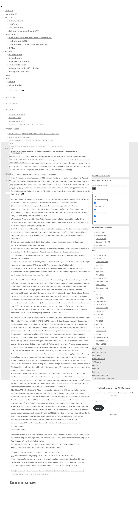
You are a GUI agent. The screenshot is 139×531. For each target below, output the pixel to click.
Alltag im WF (100, 232)
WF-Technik (96, 362)
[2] (71, 170)
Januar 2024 (100, 258)
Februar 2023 (101, 278)
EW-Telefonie (81, 232)
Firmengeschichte (32, 471)
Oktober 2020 (101, 344)
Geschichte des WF (34, 106)
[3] (43, 334)
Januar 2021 (100, 334)
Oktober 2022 (101, 285)
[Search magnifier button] (94, 188)
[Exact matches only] (95, 196)
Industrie (42, 471)
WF (48, 474)
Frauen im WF (101, 239)
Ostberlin (53, 471)
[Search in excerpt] (95, 216)
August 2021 (100, 311)
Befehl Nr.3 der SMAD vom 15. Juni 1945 (63, 283)
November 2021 (102, 301)
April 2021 (100, 324)
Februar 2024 (101, 255)
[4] (29, 448)
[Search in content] (95, 209)
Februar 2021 (101, 331)
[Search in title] (95, 203)
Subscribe (98, 408)
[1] (69, 163)
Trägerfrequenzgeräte (48, 219)
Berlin (13, 471)
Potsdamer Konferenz (62, 306)
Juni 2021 (99, 318)
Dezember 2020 (102, 337)
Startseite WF (97, 349)
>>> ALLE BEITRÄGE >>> (101, 176)
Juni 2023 (99, 265)
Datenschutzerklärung (100, 375)
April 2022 (100, 298)
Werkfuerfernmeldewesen (19, 474)
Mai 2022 (99, 295)
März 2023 (100, 275)
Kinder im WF (101, 245)
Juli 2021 (99, 314)
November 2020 (102, 341)
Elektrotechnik (20, 471)
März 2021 (100, 328)
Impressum (96, 372)
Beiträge (95, 365)
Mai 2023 (99, 268)
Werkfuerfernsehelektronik (37, 474)
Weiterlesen (113, 414)
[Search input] (100, 186)
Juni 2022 (99, 291)
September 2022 (102, 288)
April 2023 (100, 272)
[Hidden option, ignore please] (95, 221)
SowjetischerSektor (63, 471)
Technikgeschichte (77, 471)
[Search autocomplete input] (118, 186)
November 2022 (102, 281)
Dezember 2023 (102, 262)
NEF (47, 471)
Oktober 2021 (101, 304)
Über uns (95, 369)
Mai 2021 (99, 321)
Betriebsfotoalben (98, 359)
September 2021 (102, 308)
